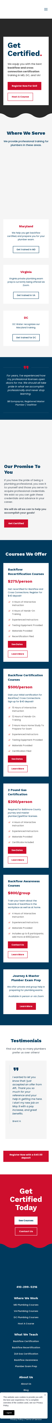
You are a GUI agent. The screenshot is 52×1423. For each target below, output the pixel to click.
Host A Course (26, 1323)
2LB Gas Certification (26, 1353)
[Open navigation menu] (46, 9)
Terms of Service (33, 1419)
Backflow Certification (26, 1341)
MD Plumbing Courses (26, 1304)
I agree (9, 1413)
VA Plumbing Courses (26, 1311)
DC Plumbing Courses (26, 1317)
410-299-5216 (26, 1287)
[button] (24, 86)
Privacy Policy (16, 1419)
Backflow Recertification (26, 1347)
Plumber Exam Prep (26, 1366)
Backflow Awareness (26, 1360)
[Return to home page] (13, 9)
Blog (26, 1390)
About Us (26, 1383)
